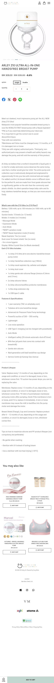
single (17, 82)
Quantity (4, 88)
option (4, 82)
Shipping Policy (37, 627)
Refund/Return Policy (26, 627)
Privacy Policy (16, 627)
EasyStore (36, 570)
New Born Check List (27, 581)
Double (25, 82)
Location (27, 579)
